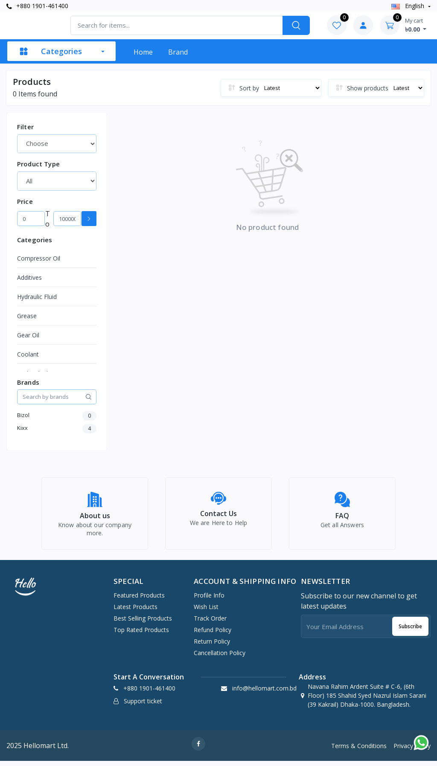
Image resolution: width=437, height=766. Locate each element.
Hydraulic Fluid (37, 297)
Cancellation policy (219, 657)
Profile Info (209, 600)
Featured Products (139, 600)
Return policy (212, 646)
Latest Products (135, 611)
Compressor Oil (38, 258)
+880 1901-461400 (37, 6)
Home (143, 52)
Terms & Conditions (359, 750)
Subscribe (410, 631)
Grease (27, 316)
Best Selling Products (143, 623)
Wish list (206, 611)
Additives (29, 277)
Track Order (210, 623)
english (408, 6)
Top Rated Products (141, 634)
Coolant (28, 354)
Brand (178, 52)
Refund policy (212, 634)
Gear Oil (28, 335)
